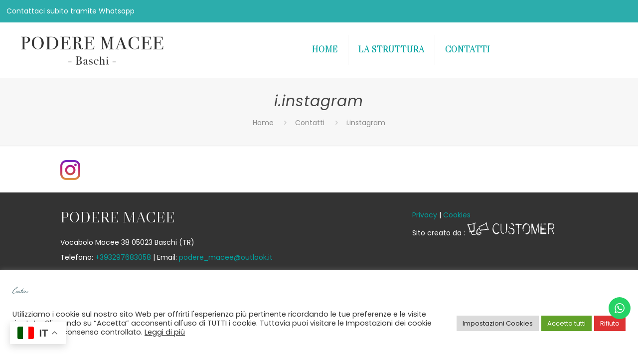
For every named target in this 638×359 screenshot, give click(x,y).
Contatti (309, 123)
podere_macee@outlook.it (226, 257)
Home (263, 123)
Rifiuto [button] (610, 323)
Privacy (424, 215)
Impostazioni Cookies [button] (498, 323)
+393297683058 (123, 257)
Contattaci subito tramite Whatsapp (70, 11)
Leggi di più (165, 332)
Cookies (457, 215)
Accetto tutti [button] (566, 323)
